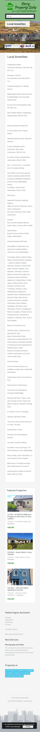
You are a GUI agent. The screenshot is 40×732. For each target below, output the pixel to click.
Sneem (17, 673)
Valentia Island (11, 676)
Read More (10, 523)
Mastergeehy (29, 670)
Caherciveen (20, 670)
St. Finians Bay (25, 673)
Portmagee (9, 673)
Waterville (20, 676)
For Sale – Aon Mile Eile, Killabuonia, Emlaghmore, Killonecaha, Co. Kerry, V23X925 (19, 517)
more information (15, 726)
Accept (28, 726)
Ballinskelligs (10, 670)
